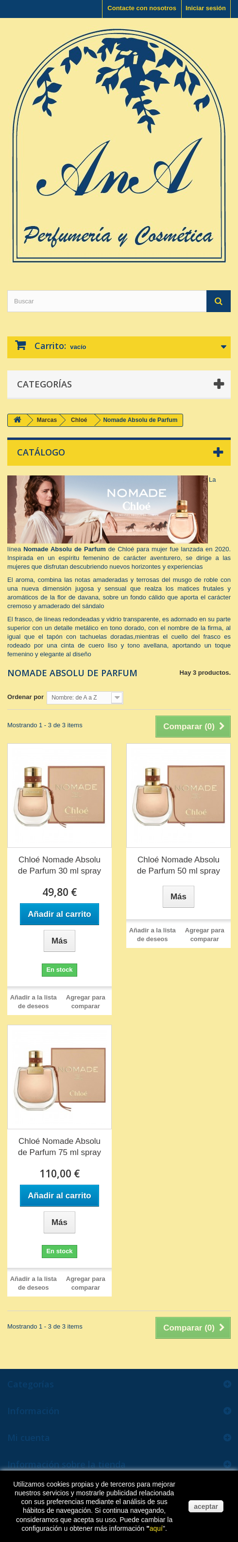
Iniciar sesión (206, 8)
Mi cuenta (28, 1437)
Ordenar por (25, 697)
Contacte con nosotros (141, 8)
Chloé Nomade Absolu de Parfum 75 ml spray (59, 1147)
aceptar (206, 1506)
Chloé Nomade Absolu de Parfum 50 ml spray (178, 865)
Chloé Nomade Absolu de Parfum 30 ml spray (59, 865)
